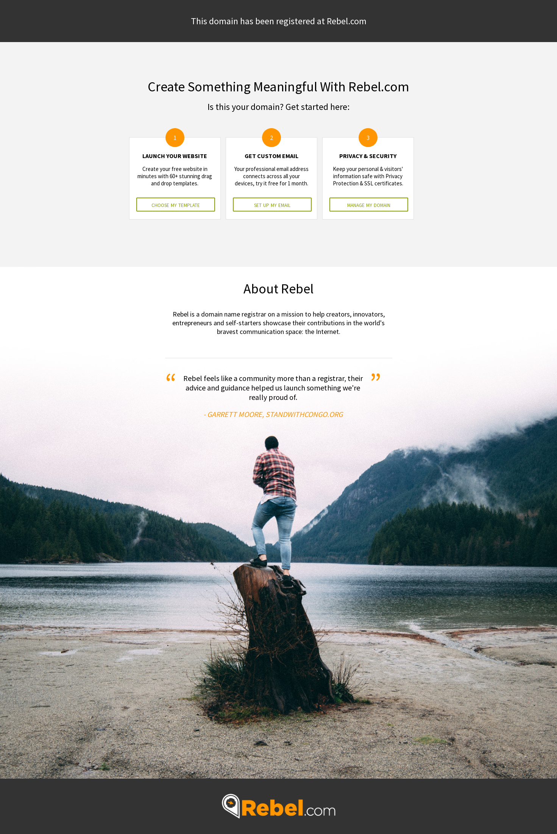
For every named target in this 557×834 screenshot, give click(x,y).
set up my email (272, 204)
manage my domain (368, 204)
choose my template (175, 204)
